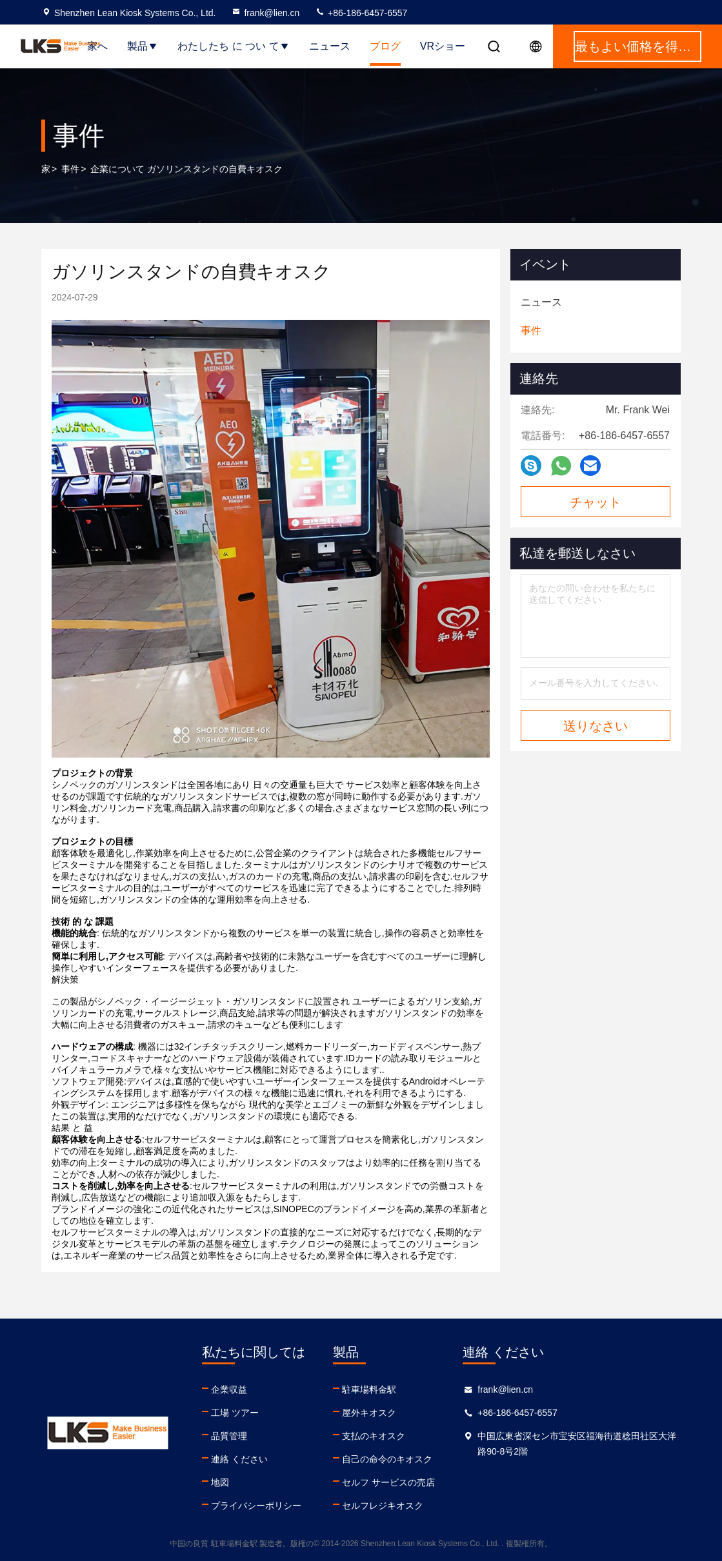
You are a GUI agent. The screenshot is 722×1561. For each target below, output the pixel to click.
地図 (220, 1482)
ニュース (329, 46)
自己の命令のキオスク (387, 1459)
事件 (70, 169)
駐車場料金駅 (369, 1389)
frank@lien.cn (265, 13)
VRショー (442, 46)
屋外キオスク (369, 1413)
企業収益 (229, 1389)
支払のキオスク (373, 1436)
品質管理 (229, 1436)
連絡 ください (239, 1459)
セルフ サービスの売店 (388, 1482)
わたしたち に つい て (233, 46)
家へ (97, 46)
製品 (142, 46)
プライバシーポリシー (256, 1505)
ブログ (385, 46)
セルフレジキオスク (382, 1505)
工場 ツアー (235, 1413)
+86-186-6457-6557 (361, 13)
